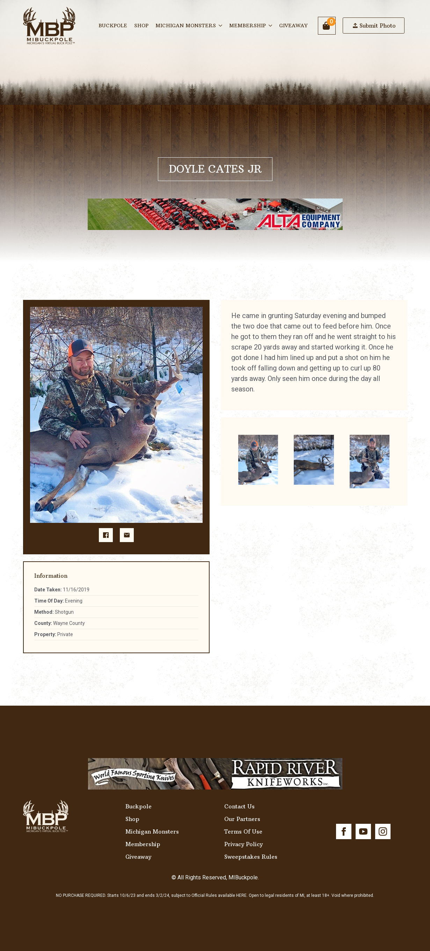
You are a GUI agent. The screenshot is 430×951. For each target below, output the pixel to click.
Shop (141, 25)
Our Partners (242, 818)
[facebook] (343, 831)
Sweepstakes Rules (250, 856)
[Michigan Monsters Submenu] (221, 25)
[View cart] (327, 26)
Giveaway (293, 25)
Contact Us (239, 806)
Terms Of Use (243, 831)
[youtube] (363, 831)
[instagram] (383, 831)
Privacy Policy (243, 844)
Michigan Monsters (185, 25)
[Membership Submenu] (271, 25)
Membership (247, 25)
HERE (241, 895)
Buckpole (113, 25)
